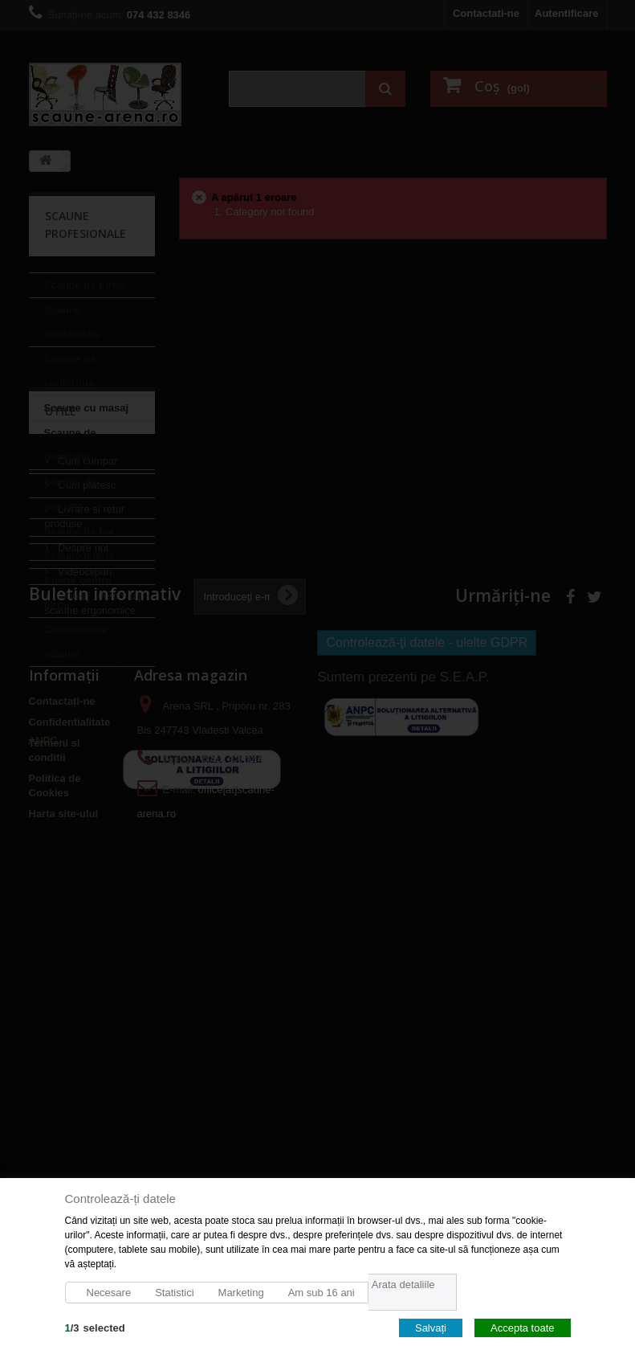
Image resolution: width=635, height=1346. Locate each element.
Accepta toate (522, 1327)
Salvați (430, 1327)
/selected (95, 1327)
